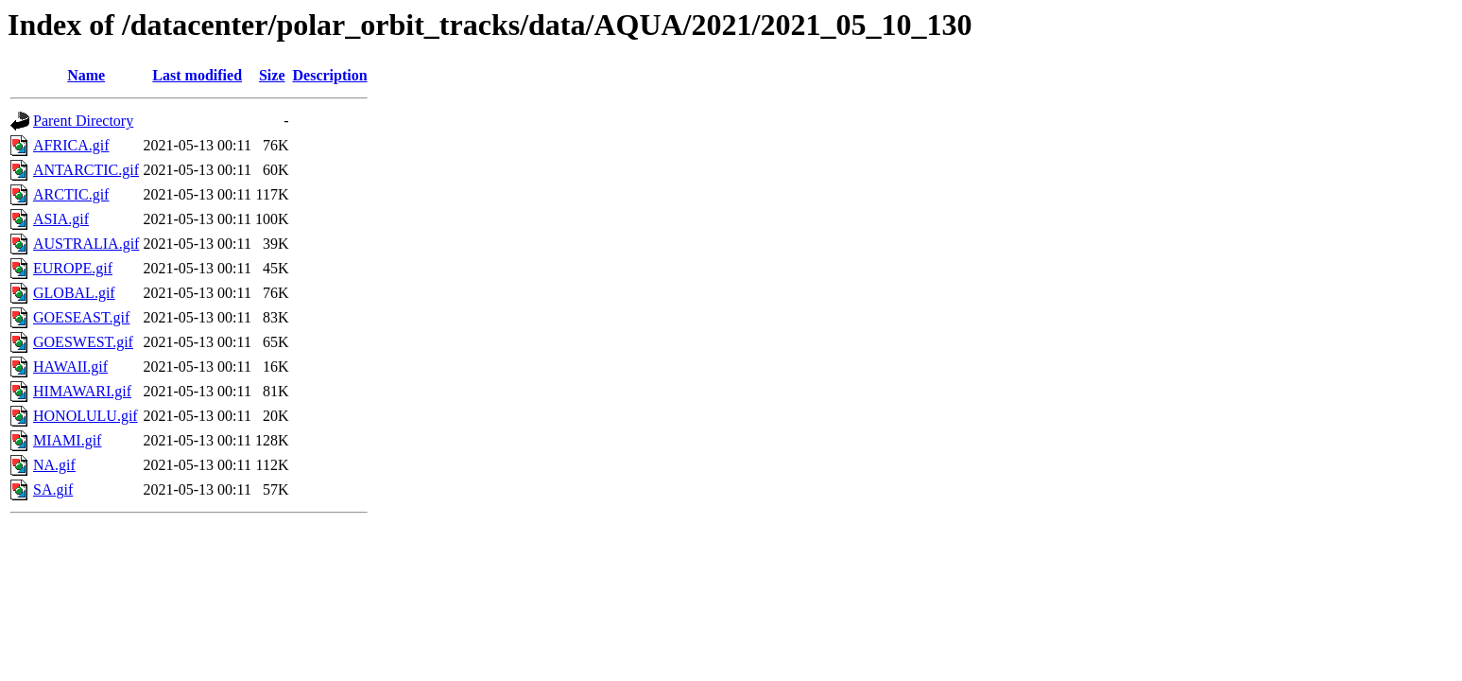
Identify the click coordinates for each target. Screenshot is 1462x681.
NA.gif (54, 465)
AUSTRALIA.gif (86, 244)
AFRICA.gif (71, 145)
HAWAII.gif (70, 366)
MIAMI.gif (67, 440)
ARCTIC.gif (71, 194)
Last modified (197, 75)
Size (272, 75)
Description (330, 75)
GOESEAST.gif (81, 317)
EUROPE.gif (72, 268)
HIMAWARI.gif (82, 391)
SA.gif (53, 489)
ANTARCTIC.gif (86, 170)
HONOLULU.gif (85, 416)
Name (86, 75)
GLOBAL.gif (74, 293)
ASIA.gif (61, 219)
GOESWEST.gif (83, 342)
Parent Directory (83, 121)
